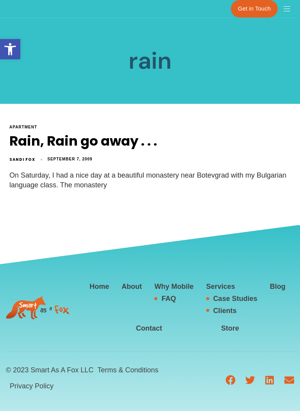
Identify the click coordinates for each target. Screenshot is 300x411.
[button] (10, 49)
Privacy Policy (32, 386)
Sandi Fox (22, 159)
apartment (23, 127)
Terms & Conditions (127, 370)
